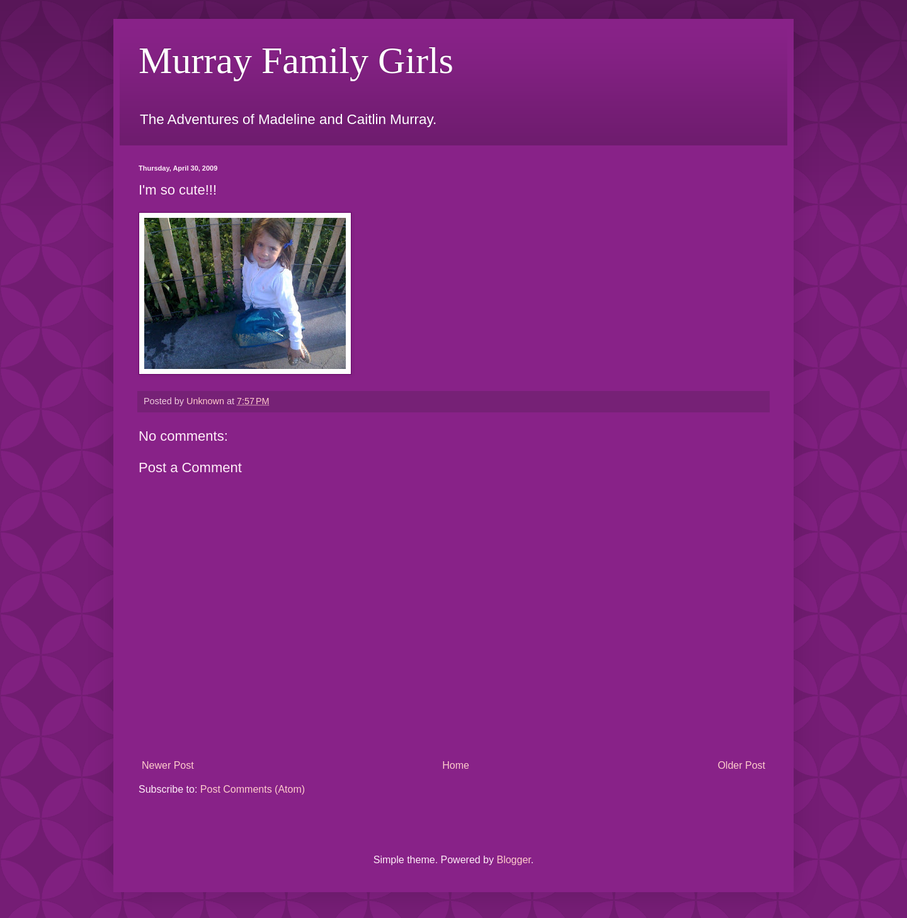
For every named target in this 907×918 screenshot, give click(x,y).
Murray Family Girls (296, 60)
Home (455, 765)
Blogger (513, 859)
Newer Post (168, 765)
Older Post (741, 765)
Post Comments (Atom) (252, 789)
